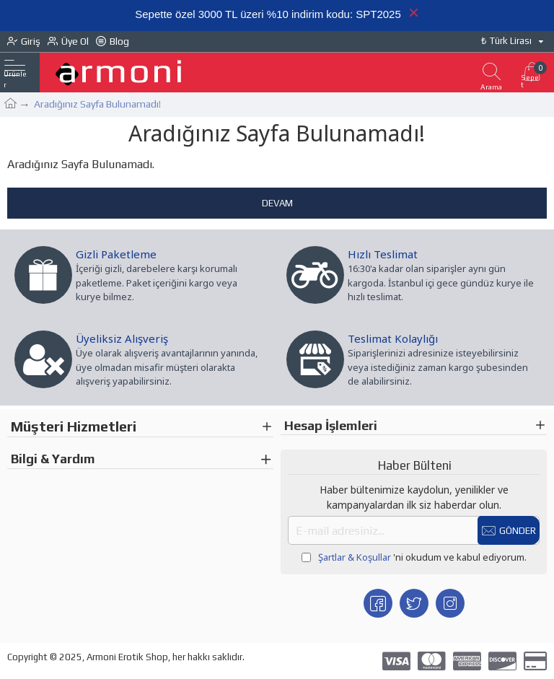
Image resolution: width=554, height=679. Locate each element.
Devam (277, 203)
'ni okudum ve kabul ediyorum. (414, 558)
